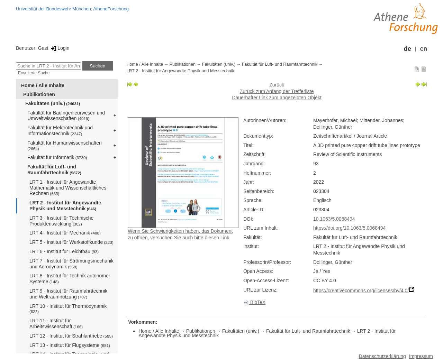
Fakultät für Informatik (57, 157)
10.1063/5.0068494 (334, 219)
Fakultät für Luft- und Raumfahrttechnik (54, 169)
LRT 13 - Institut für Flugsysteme (69, 345)
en (423, 48)
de (407, 48)
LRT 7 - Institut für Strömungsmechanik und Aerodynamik (71, 263)
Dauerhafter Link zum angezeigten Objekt (276, 97)
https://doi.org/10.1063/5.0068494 (349, 228)
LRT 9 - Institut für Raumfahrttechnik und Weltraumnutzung (68, 294)
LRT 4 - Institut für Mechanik (65, 233)
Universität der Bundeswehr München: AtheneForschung (72, 8)
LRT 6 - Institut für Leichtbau (64, 251)
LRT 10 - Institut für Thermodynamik (68, 308)
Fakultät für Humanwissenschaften (64, 145)
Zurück (276, 85)
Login (59, 48)
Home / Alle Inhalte (42, 85)
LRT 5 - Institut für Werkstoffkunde (71, 242)
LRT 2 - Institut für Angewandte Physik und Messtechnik (65, 205)
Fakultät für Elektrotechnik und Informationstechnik (60, 130)
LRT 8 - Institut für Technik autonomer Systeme (69, 278)
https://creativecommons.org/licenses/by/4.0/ (361, 290)
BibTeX (254, 302)
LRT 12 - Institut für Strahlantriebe (71, 336)
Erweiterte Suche (33, 73)
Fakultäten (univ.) (52, 103)
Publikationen (39, 94)
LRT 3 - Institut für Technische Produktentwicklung (61, 221)
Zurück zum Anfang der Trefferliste (277, 91)
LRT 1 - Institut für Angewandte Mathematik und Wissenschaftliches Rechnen (68, 187)
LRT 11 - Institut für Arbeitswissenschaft (56, 323)
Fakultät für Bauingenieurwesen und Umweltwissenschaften (66, 115)
